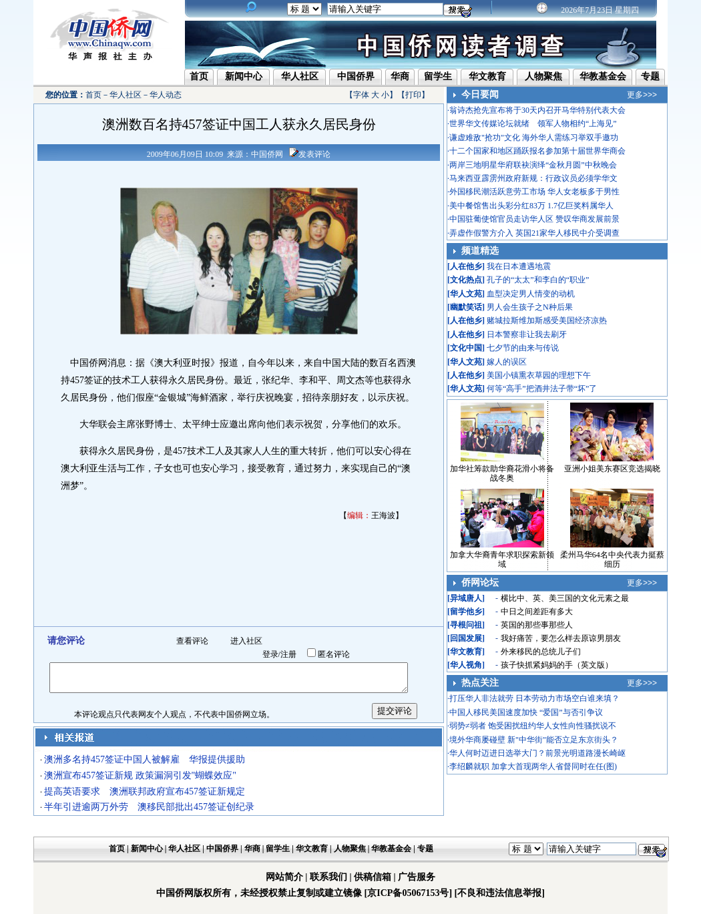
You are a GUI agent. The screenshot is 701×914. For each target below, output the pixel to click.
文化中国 (466, 348)
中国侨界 (356, 76)
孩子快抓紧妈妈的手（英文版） (557, 665)
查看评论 (192, 641)
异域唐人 (466, 598)
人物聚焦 (543, 76)
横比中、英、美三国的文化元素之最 (565, 598)
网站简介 (284, 877)
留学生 (438, 76)
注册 (288, 654)
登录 (270, 654)
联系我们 (328, 877)
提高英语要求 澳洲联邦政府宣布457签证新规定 (144, 791)
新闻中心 (243, 76)
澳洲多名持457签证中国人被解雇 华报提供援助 (144, 759)
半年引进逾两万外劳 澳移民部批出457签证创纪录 (149, 807)
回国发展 (466, 638)
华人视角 (466, 665)
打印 (413, 94)
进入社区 (246, 641)
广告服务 (416, 877)
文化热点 (466, 279)
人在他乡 (466, 266)
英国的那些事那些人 (537, 625)
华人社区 (299, 76)
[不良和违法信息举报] (500, 893)
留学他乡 (466, 611)
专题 (650, 76)
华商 (400, 76)
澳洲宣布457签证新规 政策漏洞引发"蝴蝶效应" (140, 775)
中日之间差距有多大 (537, 611)
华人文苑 (466, 293)
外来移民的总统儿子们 (541, 651)
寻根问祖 (466, 625)
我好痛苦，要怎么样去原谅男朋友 (561, 638)
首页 (199, 76)
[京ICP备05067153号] (408, 893)
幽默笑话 (466, 307)
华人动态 (166, 94)
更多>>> (642, 94)
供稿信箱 (372, 877)
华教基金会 (602, 76)
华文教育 (487, 76)
